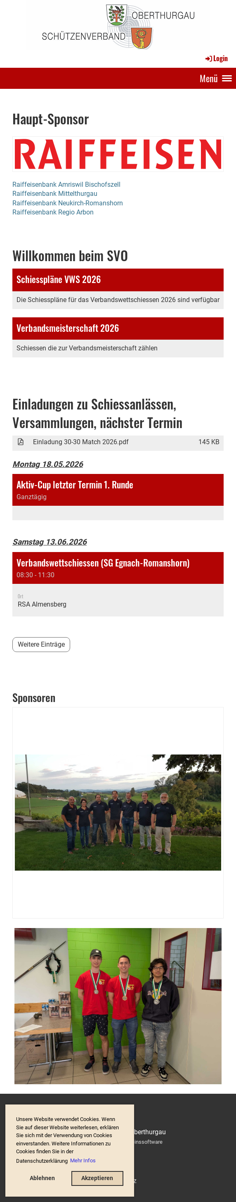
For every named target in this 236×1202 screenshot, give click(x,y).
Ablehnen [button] (42, 1178)
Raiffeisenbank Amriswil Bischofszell (66, 184)
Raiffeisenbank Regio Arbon (53, 212)
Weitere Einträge (41, 644)
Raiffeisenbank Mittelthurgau (54, 194)
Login (216, 58)
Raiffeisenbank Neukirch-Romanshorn (67, 203)
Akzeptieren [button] (97, 1178)
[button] (118, 497)
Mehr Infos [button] (83, 1160)
